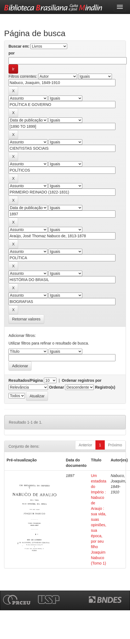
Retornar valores (26, 319)
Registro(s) (105, 387)
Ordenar (56, 387)
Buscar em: (19, 46)
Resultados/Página (26, 380)
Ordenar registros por (81, 380)
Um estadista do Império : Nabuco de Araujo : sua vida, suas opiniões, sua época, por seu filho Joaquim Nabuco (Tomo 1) (98, 519)
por (12, 53)
